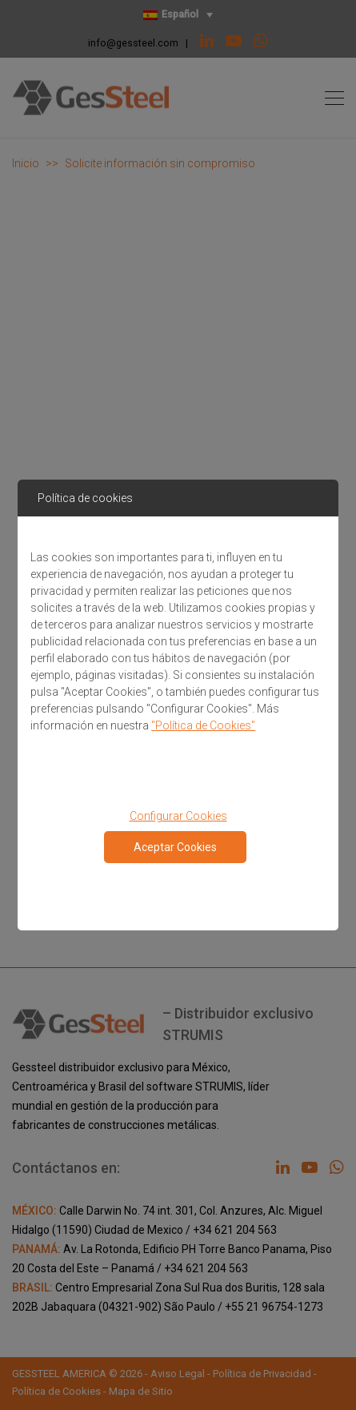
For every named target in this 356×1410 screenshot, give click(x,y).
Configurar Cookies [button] (178, 815)
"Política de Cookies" (203, 725)
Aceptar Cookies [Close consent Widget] (175, 847)
